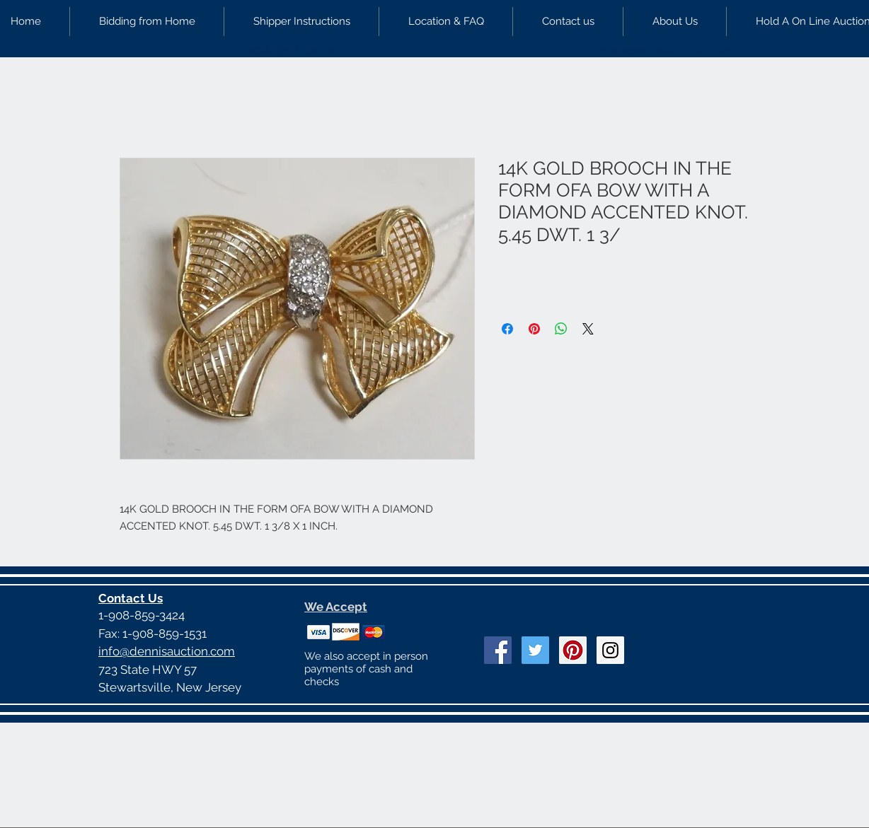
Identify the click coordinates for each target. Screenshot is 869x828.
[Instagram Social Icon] (610, 650)
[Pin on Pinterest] (534, 328)
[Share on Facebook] (507, 328)
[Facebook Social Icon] (498, 650)
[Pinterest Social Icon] (573, 650)
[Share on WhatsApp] (561, 328)
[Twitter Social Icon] (535, 650)
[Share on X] (588, 328)
